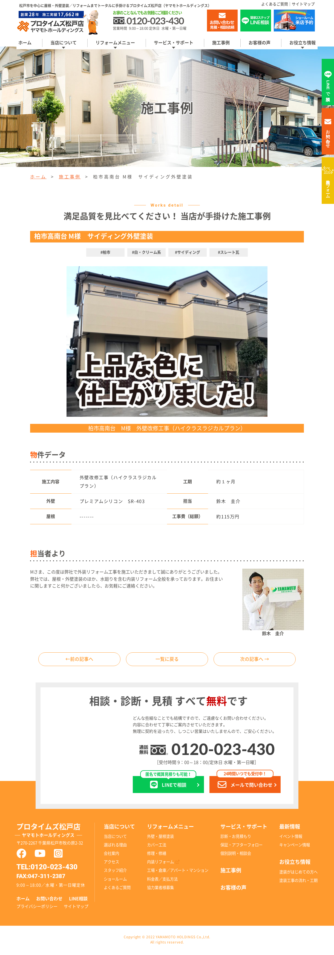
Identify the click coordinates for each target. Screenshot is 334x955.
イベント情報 (290, 838)
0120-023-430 (223, 749)
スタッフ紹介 (115, 872)
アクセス (111, 863)
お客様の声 (259, 42)
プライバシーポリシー (36, 907)
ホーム (24, 42)
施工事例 (221, 42)
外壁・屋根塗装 (160, 838)
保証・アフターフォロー (241, 846)
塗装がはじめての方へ (298, 873)
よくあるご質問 (274, 4)
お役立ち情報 (302, 42)
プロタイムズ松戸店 (55, 832)
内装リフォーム (328, 186)
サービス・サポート (173, 42)
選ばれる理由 (115, 846)
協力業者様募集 (160, 889)
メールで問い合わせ (245, 783)
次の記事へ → (254, 659)
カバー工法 (156, 846)
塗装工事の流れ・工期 (298, 882)
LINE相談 (78, 900)
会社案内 (111, 855)
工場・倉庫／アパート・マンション (177, 872)
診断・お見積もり (235, 838)
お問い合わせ (49, 900)
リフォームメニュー (115, 42)
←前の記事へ (79, 659)
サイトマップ (303, 4)
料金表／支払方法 (162, 880)
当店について (63, 42)
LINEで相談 (168, 783)
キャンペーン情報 (294, 846)
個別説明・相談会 (235, 855)
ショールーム (115, 880)
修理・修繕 (156, 855)
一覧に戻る (167, 659)
